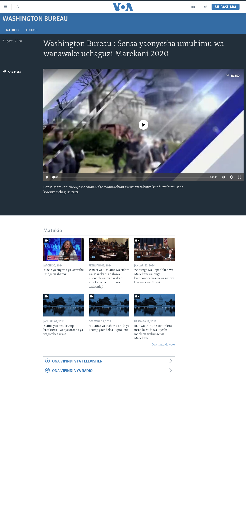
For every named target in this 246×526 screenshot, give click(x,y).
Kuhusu (31, 30)
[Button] (12, 73)
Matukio (12, 30)
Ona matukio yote (163, 344)
